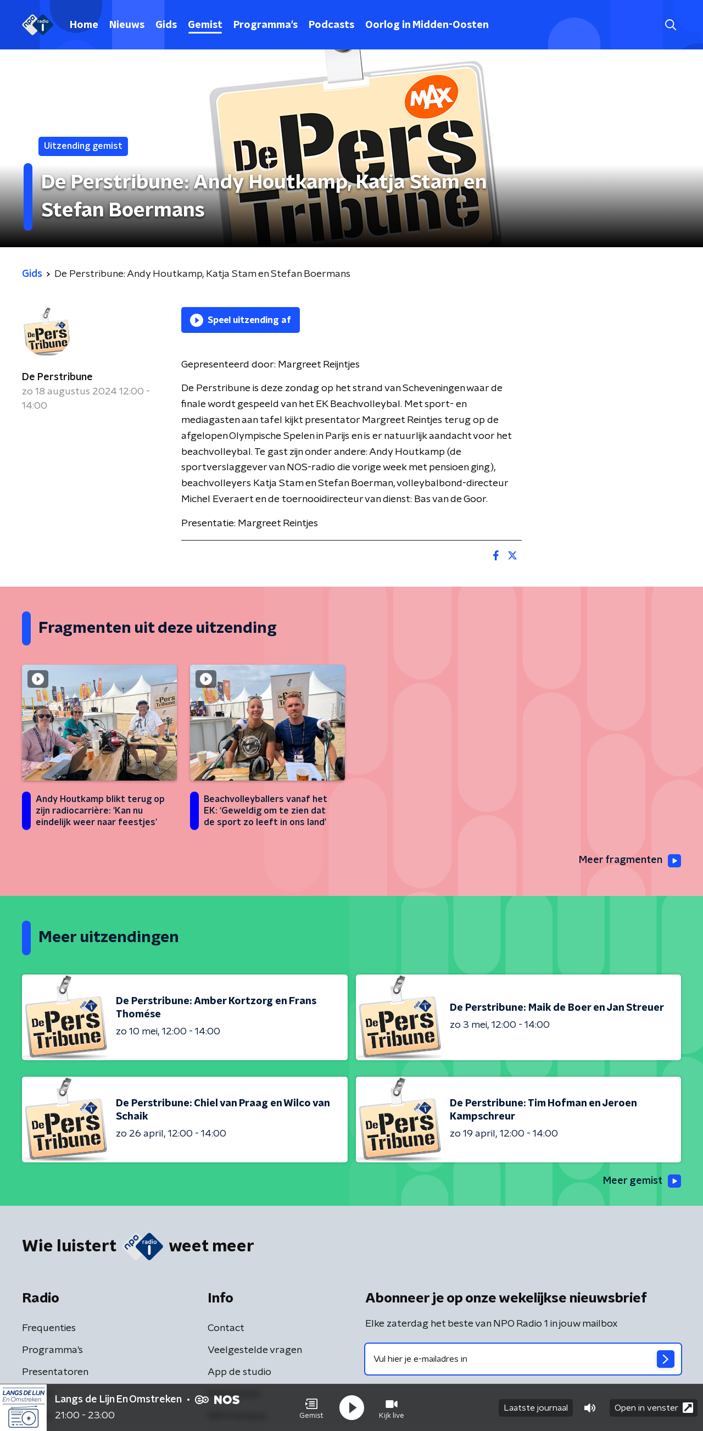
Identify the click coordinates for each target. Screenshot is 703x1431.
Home (84, 25)
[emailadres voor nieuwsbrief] (523, 1359)
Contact (226, 1328)
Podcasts (331, 25)
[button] (311, 1408)
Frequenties (49, 1328)
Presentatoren (55, 1372)
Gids (166, 25)
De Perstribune (57, 377)
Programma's (265, 25)
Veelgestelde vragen (255, 1350)
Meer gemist (642, 1181)
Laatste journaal (536, 1408)
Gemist (205, 25)
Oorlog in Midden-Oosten (427, 25)
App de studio (239, 1372)
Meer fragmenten (630, 860)
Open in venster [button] (654, 1407)
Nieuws (126, 25)
